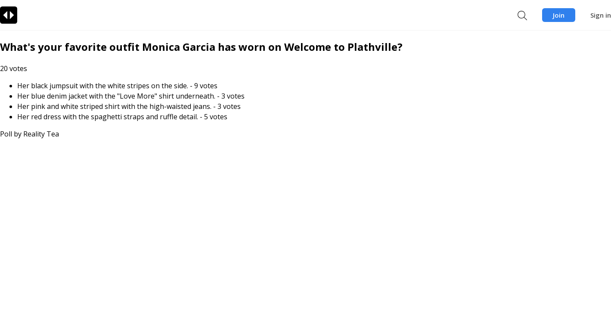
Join (558, 15)
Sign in (600, 15)
